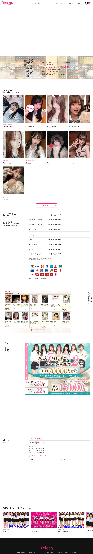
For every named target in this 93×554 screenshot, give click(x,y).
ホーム (18, 552)
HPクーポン (53, 552)
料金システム (60, 552)
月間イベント (67, 552)
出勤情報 (30, 552)
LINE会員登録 (45, 552)
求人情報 (74, 552)
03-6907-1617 (38, 455)
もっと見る (46, 205)
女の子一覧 (24, 552)
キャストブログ (37, 552)
